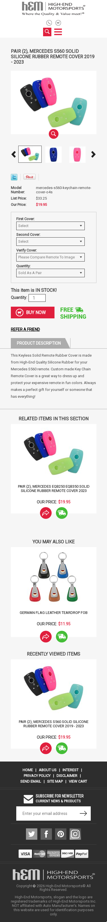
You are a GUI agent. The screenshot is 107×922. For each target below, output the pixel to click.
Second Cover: (28, 234)
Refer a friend (25, 329)
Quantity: (23, 266)
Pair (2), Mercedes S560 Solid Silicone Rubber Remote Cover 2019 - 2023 (53, 724)
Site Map (55, 781)
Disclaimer (66, 776)
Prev (14, 154)
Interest (70, 770)
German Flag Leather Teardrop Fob (54, 612)
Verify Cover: (26, 250)
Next (93, 154)
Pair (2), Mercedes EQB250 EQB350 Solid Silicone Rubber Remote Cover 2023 (53, 488)
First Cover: (25, 219)
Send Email (30, 781)
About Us (47, 770)
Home (28, 770)
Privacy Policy (37, 776)
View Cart (78, 781)
